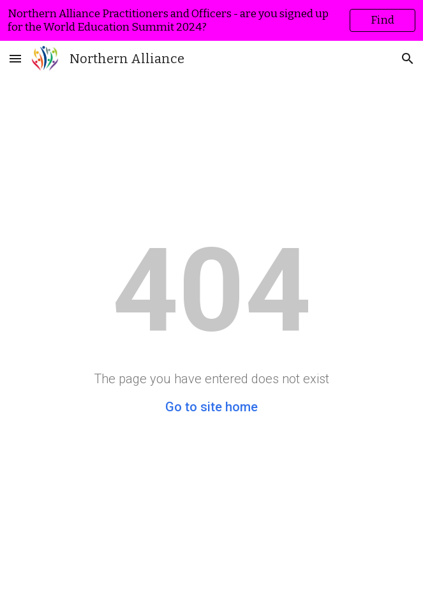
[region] (211, 20)
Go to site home (211, 406)
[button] (15, 58)
